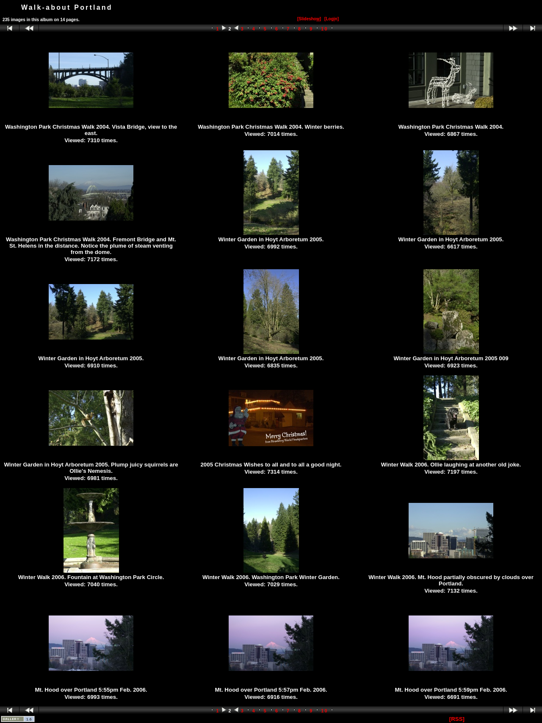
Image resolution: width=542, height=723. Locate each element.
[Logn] (331, 19)
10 (324, 28)
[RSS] (457, 719)
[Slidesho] (309, 19)
